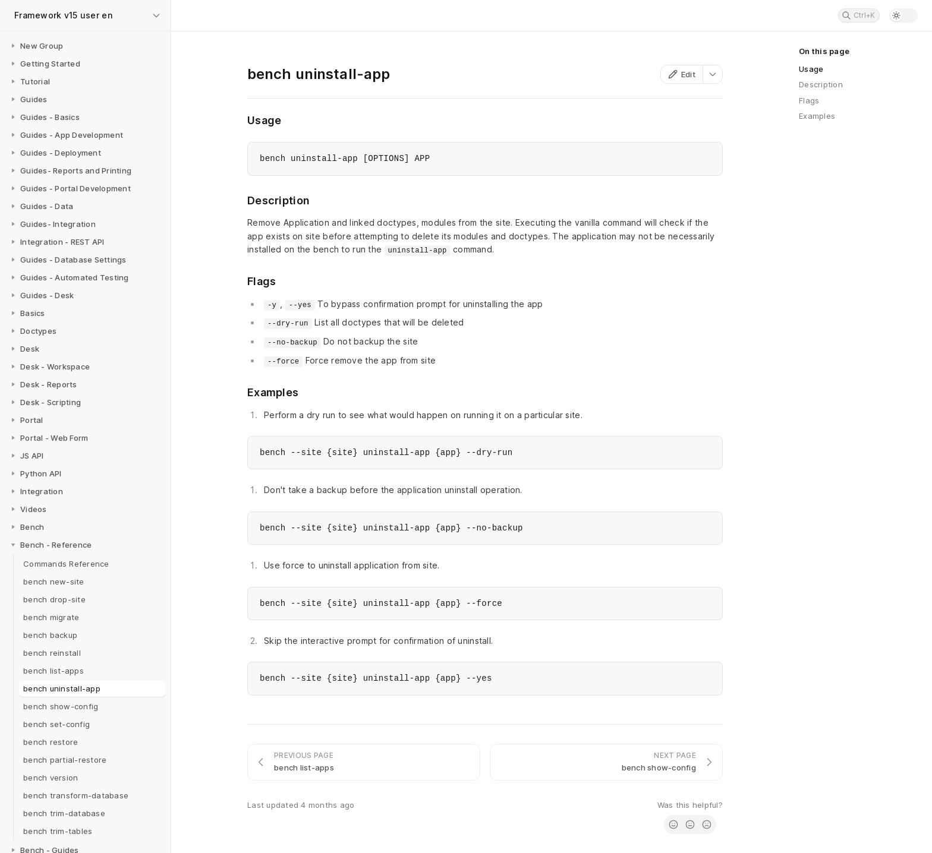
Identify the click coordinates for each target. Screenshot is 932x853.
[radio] (673, 824)
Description (821, 84)
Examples (817, 116)
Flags (809, 100)
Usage (811, 69)
